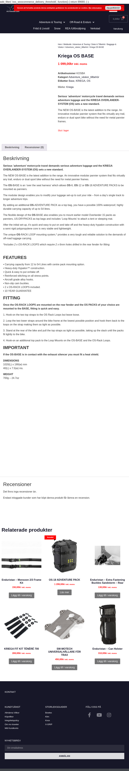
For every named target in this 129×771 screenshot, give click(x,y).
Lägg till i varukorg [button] (21, 595)
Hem (60, 44)
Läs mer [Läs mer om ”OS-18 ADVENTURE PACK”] (64, 592)
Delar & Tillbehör (98, 44)
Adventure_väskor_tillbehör (76, 47)
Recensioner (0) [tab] (34, 147)
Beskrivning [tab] (12, 147)
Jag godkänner (113, 8)
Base (71, 81)
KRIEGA (80, 81)
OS (88, 81)
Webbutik (67, 44)
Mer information (95, 8)
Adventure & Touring (81, 44)
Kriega (69, 87)
